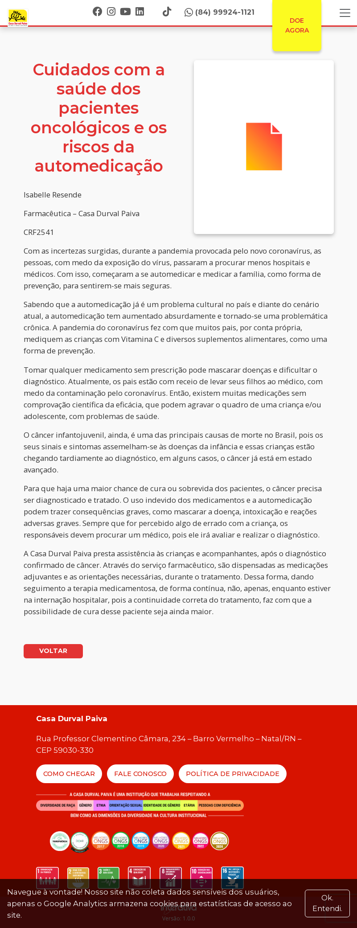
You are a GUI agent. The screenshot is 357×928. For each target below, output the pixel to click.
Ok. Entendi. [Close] (327, 903)
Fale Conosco (140, 774)
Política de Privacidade (232, 774)
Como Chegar (69, 774)
